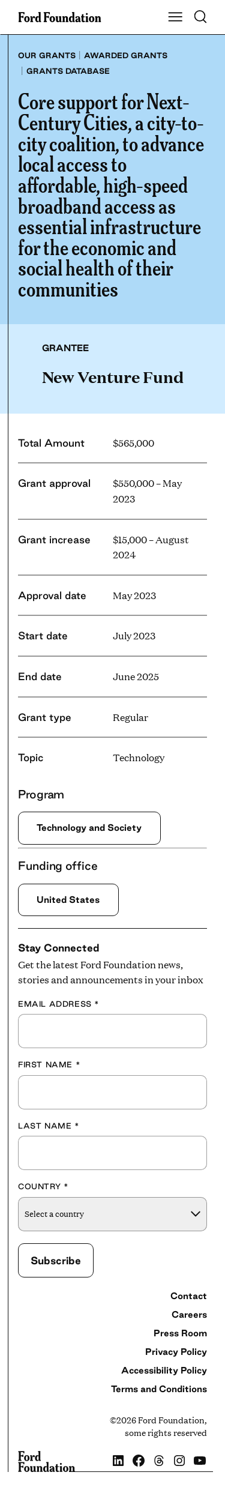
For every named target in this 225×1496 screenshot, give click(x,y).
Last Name (49, 1125)
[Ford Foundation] (46, 1462)
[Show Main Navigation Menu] (175, 17)
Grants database (68, 71)
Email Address (59, 1004)
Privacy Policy (176, 1352)
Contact (188, 1296)
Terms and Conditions (159, 1389)
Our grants (47, 55)
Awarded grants (125, 55)
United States (68, 899)
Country (43, 1186)
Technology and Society (89, 827)
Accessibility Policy (164, 1370)
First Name (49, 1064)
